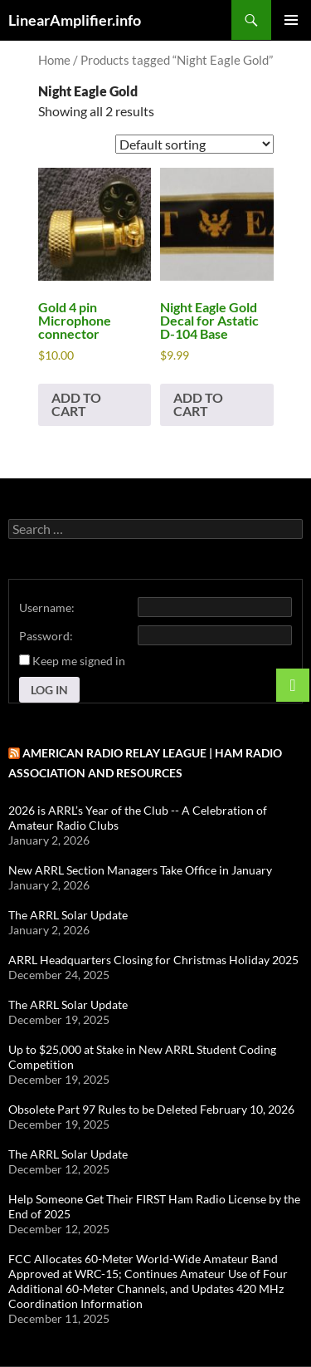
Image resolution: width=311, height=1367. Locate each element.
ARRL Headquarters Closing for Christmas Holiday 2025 (153, 960)
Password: (46, 636)
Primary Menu (291, 20)
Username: (47, 607)
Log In (49, 690)
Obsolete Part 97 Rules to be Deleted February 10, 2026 (151, 1109)
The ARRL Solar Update (68, 915)
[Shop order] (194, 144)
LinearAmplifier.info (74, 20)
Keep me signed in (78, 661)
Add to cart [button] (76, 404)
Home (54, 59)
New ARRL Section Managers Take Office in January (140, 870)
